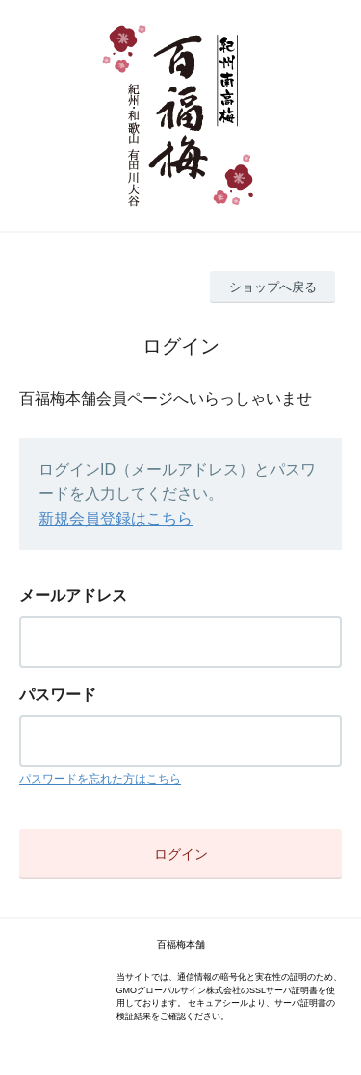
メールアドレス (73, 596)
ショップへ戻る (273, 287)
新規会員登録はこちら (116, 519)
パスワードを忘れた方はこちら (100, 779)
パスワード (57, 695)
